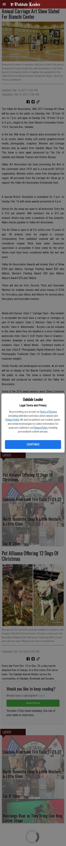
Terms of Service (48, 411)
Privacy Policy (12, 419)
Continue (33, 444)
